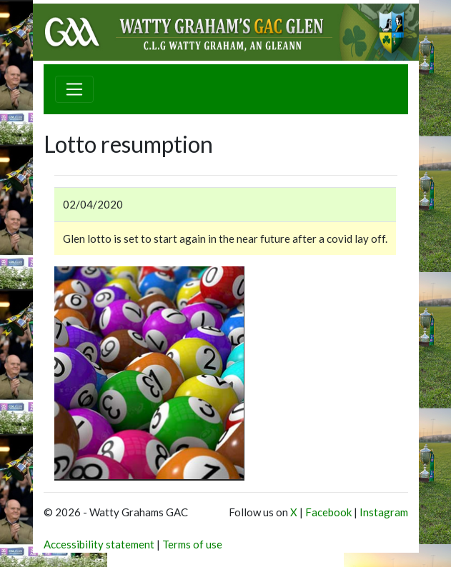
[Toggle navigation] (74, 89)
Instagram (384, 512)
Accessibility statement (99, 544)
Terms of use (192, 544)
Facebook (328, 512)
